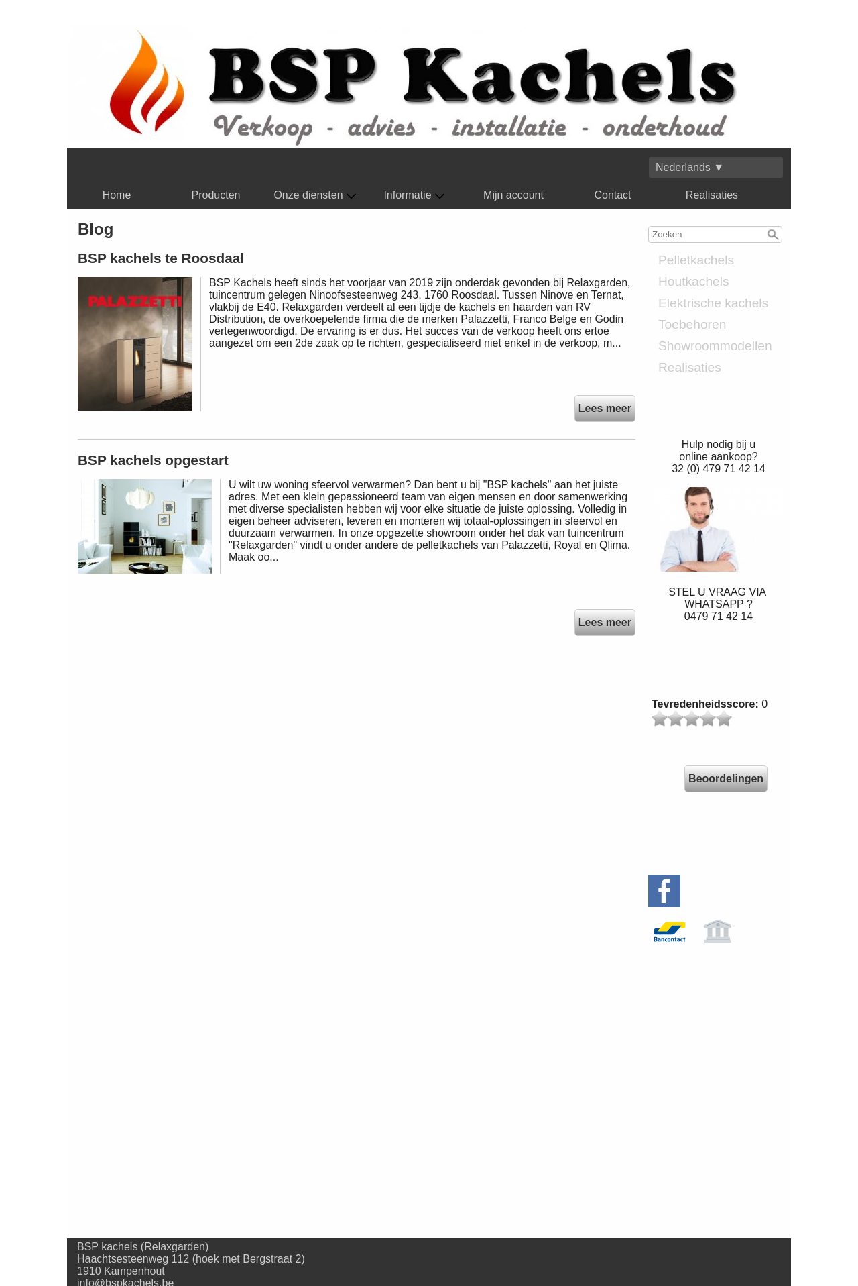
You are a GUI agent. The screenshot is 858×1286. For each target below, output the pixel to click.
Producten (216, 195)
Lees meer (604, 408)
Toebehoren (692, 324)
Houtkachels (693, 281)
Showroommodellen (715, 346)
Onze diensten (314, 195)
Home (117, 195)
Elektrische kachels (713, 303)
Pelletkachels (696, 260)
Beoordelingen (725, 778)
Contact (612, 195)
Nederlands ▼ (690, 167)
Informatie (413, 195)
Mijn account (513, 195)
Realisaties (712, 195)
